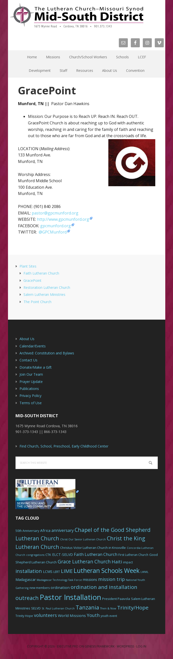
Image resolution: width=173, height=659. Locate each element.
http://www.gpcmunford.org (63, 219)
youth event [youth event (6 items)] (109, 616)
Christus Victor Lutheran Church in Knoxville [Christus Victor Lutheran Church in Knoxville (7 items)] (93, 547)
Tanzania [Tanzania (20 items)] (87, 607)
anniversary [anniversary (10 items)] (62, 530)
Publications (29, 388)
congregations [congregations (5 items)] (35, 555)
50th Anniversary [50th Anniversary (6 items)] (27, 531)
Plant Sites (27, 266)
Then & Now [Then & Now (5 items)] (108, 608)
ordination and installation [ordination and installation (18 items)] (104, 586)
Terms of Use (30, 402)
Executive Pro (67, 646)
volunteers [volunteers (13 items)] (45, 615)
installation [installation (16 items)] (28, 571)
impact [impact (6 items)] (128, 562)
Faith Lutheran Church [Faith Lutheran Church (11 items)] (95, 554)
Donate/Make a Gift (35, 367)
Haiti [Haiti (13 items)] (117, 562)
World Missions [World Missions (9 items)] (72, 615)
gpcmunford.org (55, 226)
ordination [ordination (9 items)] (60, 587)
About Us (26, 338)
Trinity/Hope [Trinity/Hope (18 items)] (133, 607)
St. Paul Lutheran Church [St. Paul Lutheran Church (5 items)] (58, 608)
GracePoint (32, 280)
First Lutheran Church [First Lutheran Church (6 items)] (133, 555)
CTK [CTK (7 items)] (48, 554)
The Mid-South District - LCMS (76, 15)
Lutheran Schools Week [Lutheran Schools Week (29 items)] (107, 570)
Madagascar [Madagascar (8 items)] (25, 579)
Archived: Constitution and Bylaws (46, 353)
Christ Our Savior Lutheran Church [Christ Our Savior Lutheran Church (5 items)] (83, 539)
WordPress (125, 646)
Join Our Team (31, 374)
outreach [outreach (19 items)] (27, 597)
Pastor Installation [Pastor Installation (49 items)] (70, 597)
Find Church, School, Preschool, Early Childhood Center (63, 446)
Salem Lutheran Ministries (44, 294)
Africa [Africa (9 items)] (45, 530)
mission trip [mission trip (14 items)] (111, 579)
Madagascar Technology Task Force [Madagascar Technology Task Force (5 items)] (59, 580)
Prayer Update (31, 381)
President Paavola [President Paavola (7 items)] (116, 598)
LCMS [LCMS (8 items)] (47, 571)
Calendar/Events (32, 346)
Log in (141, 646)
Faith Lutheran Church (41, 273)
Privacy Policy (30, 395)
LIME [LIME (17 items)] (67, 570)
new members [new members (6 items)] (39, 588)
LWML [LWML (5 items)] (145, 572)
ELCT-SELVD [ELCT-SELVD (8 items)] (62, 554)
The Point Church (37, 301)
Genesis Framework (100, 646)
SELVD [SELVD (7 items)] (36, 608)
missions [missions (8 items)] (90, 579)
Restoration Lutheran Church (46, 287)
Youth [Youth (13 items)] (93, 615)
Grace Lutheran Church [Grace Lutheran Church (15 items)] (84, 561)
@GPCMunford (53, 232)
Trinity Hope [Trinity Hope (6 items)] (24, 616)
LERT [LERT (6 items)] (56, 572)
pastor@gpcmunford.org (55, 213)
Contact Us (28, 360)
